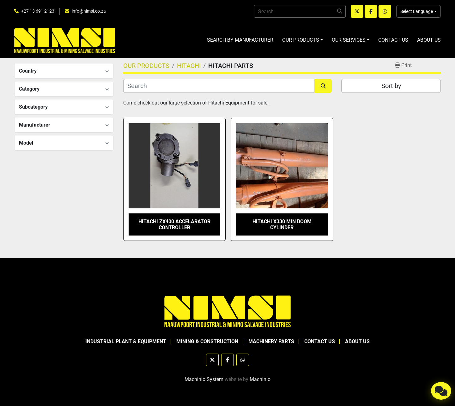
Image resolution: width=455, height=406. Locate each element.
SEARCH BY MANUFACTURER (240, 40)
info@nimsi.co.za (89, 11)
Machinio (260, 379)
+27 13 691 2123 (37, 11)
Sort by (391, 86)
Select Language (416, 11)
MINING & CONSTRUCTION (207, 341)
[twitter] (357, 11)
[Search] (300, 11)
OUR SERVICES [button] (349, 40)
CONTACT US (393, 40)
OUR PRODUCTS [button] (300, 40)
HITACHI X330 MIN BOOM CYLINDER (282, 224)
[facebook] (371, 11)
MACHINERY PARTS (271, 341)
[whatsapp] (385, 11)
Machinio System (204, 379)
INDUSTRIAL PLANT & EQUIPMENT (125, 341)
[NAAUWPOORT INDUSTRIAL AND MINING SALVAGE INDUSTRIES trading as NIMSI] (227, 311)
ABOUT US (429, 40)
